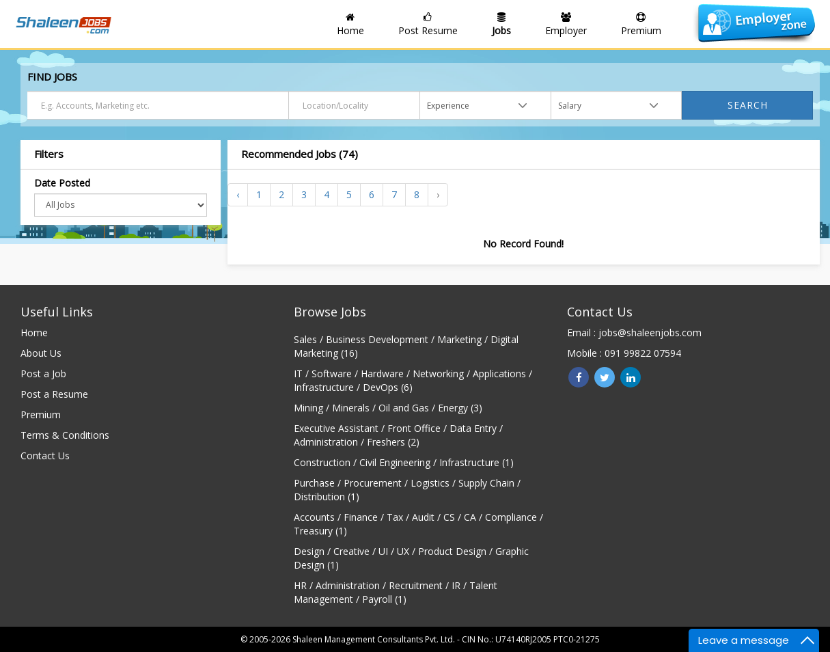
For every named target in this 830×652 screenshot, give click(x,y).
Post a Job (43, 373)
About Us (40, 353)
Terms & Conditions (64, 435)
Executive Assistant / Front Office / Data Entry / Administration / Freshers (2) (398, 435)
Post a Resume (54, 394)
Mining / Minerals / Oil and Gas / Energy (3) (388, 407)
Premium (40, 414)
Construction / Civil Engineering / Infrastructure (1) (404, 462)
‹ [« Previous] (237, 194)
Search (748, 104)
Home (34, 332)
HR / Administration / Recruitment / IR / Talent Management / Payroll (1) (395, 592)
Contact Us (45, 455)
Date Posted (62, 182)
